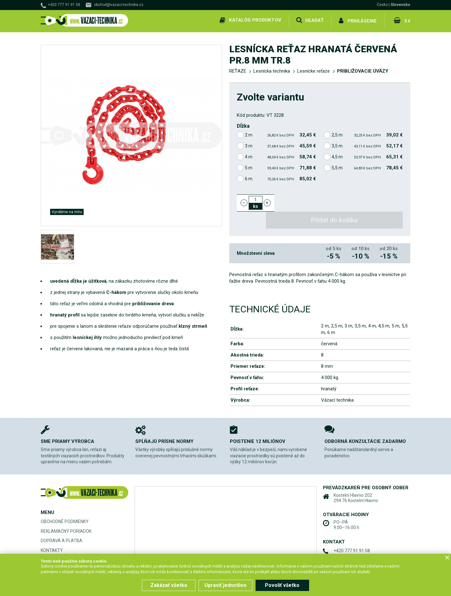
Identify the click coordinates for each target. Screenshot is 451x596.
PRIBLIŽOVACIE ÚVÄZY (362, 69)
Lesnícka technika (271, 69)
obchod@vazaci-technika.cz (118, 5)
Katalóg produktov (255, 20)
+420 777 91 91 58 (64, 5)
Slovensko (400, 5)
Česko (382, 5)
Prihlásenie (362, 20)
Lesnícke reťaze (313, 69)
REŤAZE (237, 69)
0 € (406, 20)
